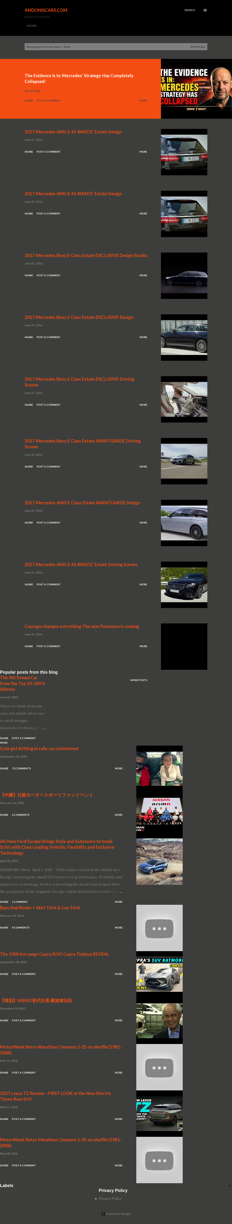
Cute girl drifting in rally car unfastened (39, 748)
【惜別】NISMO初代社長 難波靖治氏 (36, 1000)
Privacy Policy (110, 1199)
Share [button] (29, 100)
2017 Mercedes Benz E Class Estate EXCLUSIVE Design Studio (86, 255)
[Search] (190, 10)
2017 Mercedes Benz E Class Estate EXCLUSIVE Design (79, 317)
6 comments (20, 814)
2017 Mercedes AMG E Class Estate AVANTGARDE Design (82, 502)
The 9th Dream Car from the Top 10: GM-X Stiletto (22, 683)
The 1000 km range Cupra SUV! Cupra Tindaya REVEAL (54, 954)
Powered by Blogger (116, 1213)
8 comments (20, 927)
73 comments (21, 768)
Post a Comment (49, 100)
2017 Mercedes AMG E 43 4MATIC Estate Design (73, 131)
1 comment (20, 901)
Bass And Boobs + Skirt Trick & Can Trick (40, 907)
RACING (32, 25)
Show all (198, 46)
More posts (138, 680)
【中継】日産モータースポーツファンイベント (47, 794)
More (143, 100)
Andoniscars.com (46, 10)
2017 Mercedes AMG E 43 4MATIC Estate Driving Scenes (81, 564)
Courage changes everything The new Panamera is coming (82, 626)
